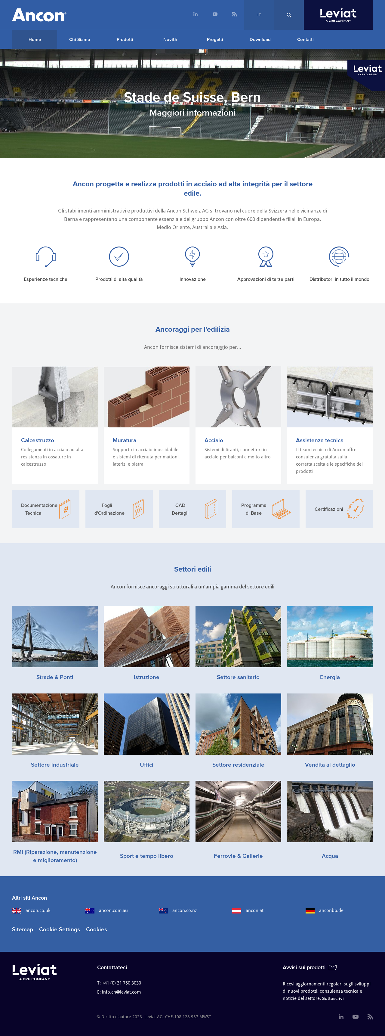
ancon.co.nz (178, 910)
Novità (170, 39)
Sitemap (22, 929)
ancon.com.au (106, 910)
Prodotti (125, 39)
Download (260, 39)
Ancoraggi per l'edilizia (193, 329)
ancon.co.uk (31, 910)
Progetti (215, 39)
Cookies (96, 929)
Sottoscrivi (333, 998)
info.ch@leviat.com (121, 992)
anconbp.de (324, 910)
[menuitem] (195, 15)
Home (35, 39)
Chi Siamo (79, 39)
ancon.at (247, 910)
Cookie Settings (59, 929)
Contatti (305, 39)
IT (259, 15)
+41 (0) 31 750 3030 (121, 983)
